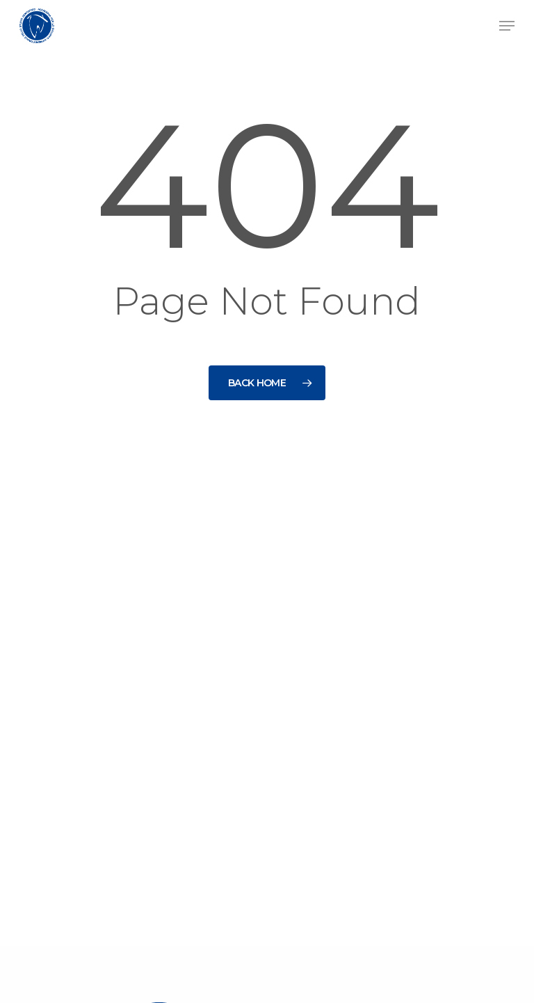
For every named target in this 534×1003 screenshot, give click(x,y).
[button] (507, 26)
